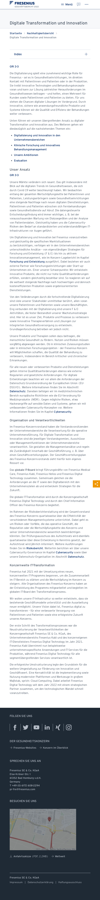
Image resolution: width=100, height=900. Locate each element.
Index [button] (51, 54)
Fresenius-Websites (23, 747)
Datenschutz (17, 391)
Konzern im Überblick (53, 747)
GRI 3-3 (14, 66)
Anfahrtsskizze (29, 856)
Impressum (16, 882)
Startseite (16, 33)
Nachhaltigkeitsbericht (40, 33)
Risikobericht (34, 548)
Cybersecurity (62, 412)
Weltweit (58, 856)
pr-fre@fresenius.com (22, 789)
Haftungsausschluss (70, 882)
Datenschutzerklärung (40, 882)
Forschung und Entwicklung (27, 262)
